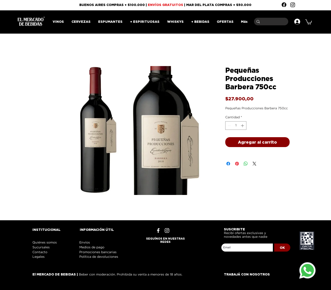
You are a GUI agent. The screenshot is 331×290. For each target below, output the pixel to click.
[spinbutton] (236, 126)
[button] (308, 21)
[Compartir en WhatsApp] (245, 163)
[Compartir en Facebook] (228, 163)
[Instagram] (293, 5)
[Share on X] (254, 163)
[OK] (282, 248)
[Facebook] (284, 5)
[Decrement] (229, 126)
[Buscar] (270, 21)
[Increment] (243, 126)
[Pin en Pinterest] (237, 163)
